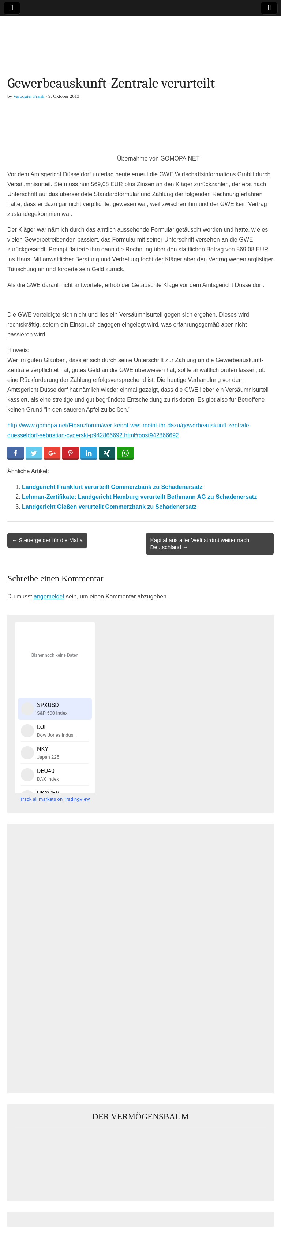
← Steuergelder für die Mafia (47, 540)
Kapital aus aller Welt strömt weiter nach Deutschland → (200, 543)
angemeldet (49, 596)
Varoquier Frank (28, 96)
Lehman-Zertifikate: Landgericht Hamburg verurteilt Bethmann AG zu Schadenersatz (139, 497)
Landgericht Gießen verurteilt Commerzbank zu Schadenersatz (109, 507)
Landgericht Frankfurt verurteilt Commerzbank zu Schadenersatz (112, 487)
